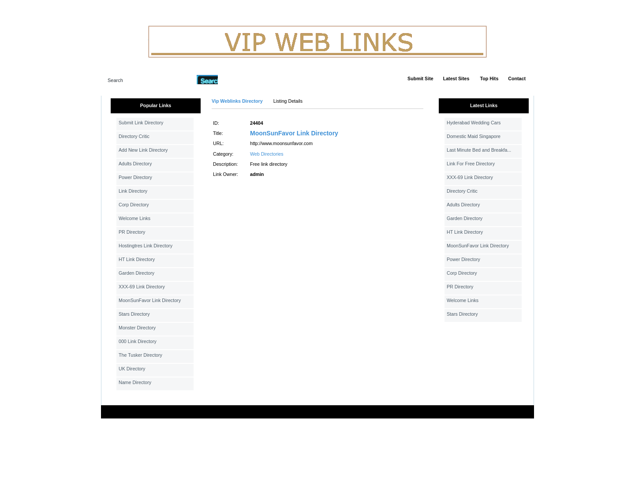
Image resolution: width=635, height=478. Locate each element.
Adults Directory (135, 163)
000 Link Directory (138, 341)
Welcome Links (134, 218)
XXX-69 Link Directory (142, 286)
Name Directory (135, 382)
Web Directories (267, 154)
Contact (517, 78)
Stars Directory (134, 314)
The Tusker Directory (140, 355)
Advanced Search (240, 79)
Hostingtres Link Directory (145, 245)
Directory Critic (134, 136)
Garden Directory (136, 273)
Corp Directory (134, 204)
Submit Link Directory (141, 122)
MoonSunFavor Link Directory (150, 300)
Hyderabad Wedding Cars (474, 122)
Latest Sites (456, 78)
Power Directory (135, 177)
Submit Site (420, 78)
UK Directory (132, 368)
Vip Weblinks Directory (237, 101)
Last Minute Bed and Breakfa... (479, 150)
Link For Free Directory (471, 163)
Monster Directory (137, 327)
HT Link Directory (137, 259)
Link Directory (133, 191)
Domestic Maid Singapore (474, 136)
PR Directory (132, 232)
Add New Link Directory (143, 150)
